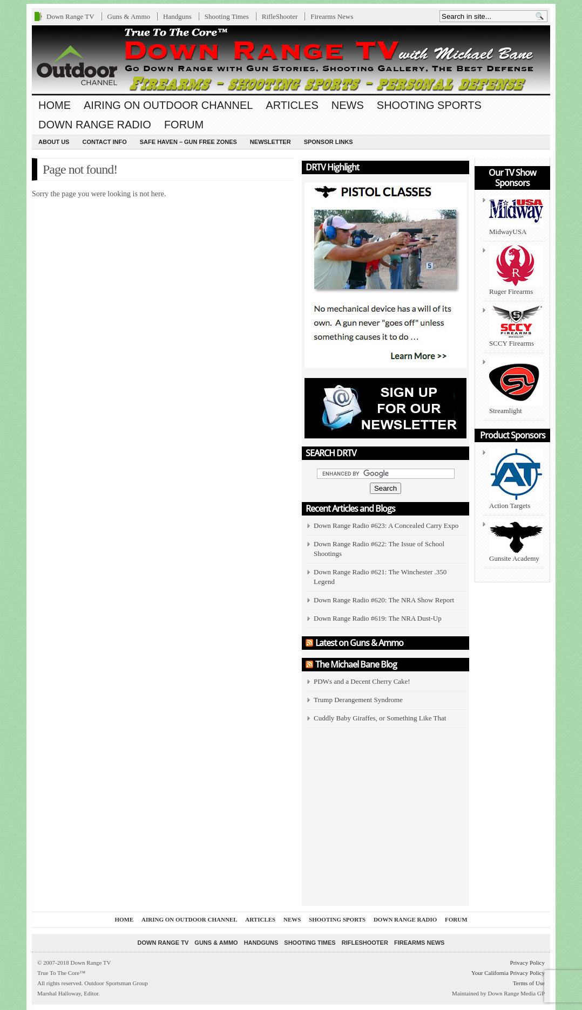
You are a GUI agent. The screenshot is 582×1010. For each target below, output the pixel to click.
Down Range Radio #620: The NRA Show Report (384, 600)
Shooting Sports (429, 105)
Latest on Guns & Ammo (359, 642)
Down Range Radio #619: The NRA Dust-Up (378, 618)
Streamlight (516, 386)
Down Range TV (70, 16)
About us (53, 142)
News (347, 105)
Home (54, 105)
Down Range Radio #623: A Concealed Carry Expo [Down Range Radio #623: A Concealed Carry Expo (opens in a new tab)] (386, 525)
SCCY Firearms (516, 326)
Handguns (177, 16)
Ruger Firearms (516, 270)
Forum (184, 124)
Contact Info (104, 142)
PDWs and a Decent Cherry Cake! (362, 681)
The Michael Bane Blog (356, 664)
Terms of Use (529, 983)
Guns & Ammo (128, 16)
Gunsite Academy (516, 540)
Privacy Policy (527, 962)
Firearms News (331, 16)
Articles (292, 105)
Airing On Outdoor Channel (168, 105)
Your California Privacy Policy (508, 973)
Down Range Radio (94, 124)
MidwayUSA (516, 215)
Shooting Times (227, 16)
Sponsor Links (328, 142)
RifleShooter (279, 16)
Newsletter (270, 142)
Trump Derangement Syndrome (358, 700)
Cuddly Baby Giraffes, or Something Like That (380, 718)
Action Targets (516, 479)
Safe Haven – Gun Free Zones (188, 142)
